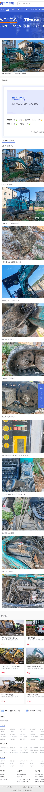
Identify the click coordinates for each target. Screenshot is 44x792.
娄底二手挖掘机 (23, 747)
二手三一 (22, 731)
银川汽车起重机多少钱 (15, 752)
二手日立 (32, 731)
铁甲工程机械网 (23, 761)
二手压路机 (32, 729)
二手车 (31, 761)
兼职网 (31, 766)
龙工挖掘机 (22, 739)
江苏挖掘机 (22, 734)
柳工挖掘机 (12, 739)
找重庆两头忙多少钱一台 (35, 750)
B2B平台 (12, 766)
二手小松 (2, 731)
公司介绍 (2, 774)
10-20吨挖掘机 (13, 736)
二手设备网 (2, 761)
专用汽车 (2, 763)
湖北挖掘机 (32, 734)
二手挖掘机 (2, 729)
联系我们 (2, 777)
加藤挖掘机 (32, 739)
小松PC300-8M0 (3, 750)
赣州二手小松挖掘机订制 (35, 747)
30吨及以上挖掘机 (34, 736)
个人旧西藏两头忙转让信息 (26, 752)
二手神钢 (12, 731)
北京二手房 (12, 761)
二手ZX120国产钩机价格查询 (26, 750)
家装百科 (2, 766)
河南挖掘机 (2, 734)
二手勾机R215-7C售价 (35, 752)
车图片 (31, 763)
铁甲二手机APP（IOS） (23, 781)
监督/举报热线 (3, 779)
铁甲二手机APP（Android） (24, 779)
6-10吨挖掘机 (3, 736)
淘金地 (21, 766)
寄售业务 (19, 777)
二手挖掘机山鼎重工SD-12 (6, 720)
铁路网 (11, 763)
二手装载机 (12, 729)
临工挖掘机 (2, 739)
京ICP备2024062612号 (34, 787)
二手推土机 (22, 729)
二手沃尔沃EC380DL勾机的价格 (7, 747)
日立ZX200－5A (3, 752)
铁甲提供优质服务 (21, 774)
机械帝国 (22, 763)
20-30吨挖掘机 (23, 736)
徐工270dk (12, 747)
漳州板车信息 (13, 750)
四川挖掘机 (12, 734)
